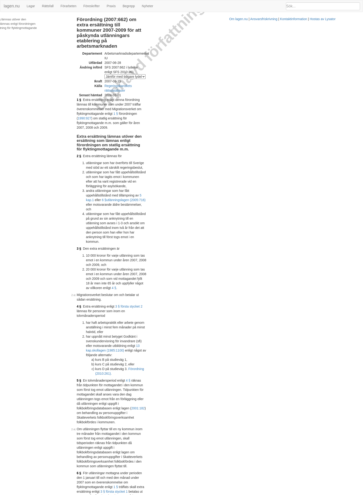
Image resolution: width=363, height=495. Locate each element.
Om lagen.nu (183, 493)
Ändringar (9, 33)
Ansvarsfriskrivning (208, 493)
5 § (101, 217)
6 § (101, 259)
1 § (101, 70)
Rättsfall (48, 6)
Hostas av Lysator (267, 493)
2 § (101, 99)
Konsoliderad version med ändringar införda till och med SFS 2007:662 (158, 386)
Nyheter (147, 6)
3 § (101, 145)
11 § (102, 353)
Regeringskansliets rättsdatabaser (151, 60)
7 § (101, 284)
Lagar (31, 6)
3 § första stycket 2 (151, 180)
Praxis (111, 6)
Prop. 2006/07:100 (166, 393)
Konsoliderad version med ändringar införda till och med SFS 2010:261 (158, 450)
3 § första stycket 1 (178, 272)
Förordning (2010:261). (167, 210)
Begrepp (129, 6)
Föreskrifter (91, 6)
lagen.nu (12, 6)
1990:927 (234, 74)
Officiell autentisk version (125, 479)
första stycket (117, 305)
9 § (101, 335)
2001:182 (232, 226)
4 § (231, 166)
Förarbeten (68, 6)
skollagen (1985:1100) (159, 196)
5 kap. (211, 120)
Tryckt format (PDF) (121, 382)
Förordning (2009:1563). (194, 328)
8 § (101, 323)
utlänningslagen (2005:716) (130, 124)
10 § (102, 347)
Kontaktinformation (238, 493)
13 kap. (137, 196)
